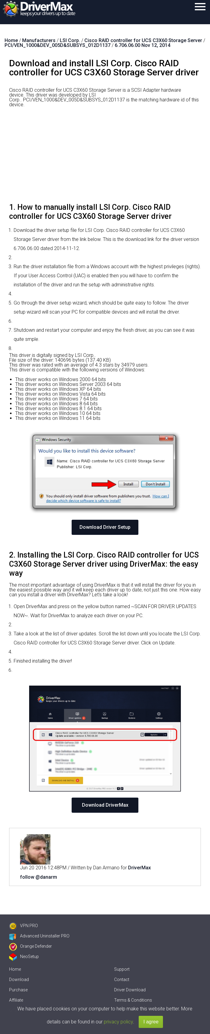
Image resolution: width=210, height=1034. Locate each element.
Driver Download (130, 990)
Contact (121, 979)
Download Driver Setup (105, 527)
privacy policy (118, 1022)
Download (19, 979)
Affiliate (16, 1000)
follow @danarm (38, 877)
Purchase (18, 990)
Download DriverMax (105, 805)
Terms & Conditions (133, 1000)
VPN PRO (23, 926)
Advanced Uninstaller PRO (39, 936)
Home (15, 969)
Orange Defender (30, 946)
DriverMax (139, 868)
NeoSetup (24, 956)
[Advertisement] (105, 157)
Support (122, 969)
